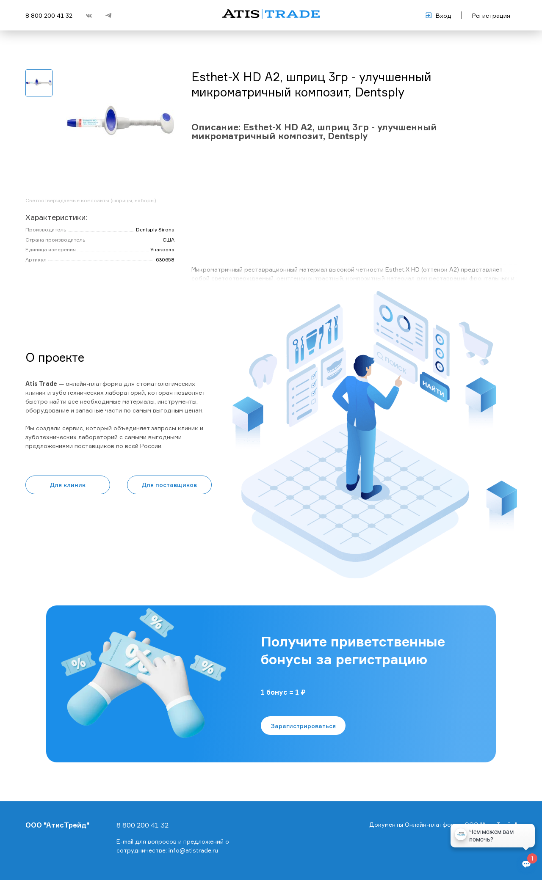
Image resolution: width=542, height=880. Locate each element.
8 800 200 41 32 (48, 15)
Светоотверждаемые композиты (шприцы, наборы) (90, 200)
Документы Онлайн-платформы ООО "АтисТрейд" (443, 824)
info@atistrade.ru (193, 850)
